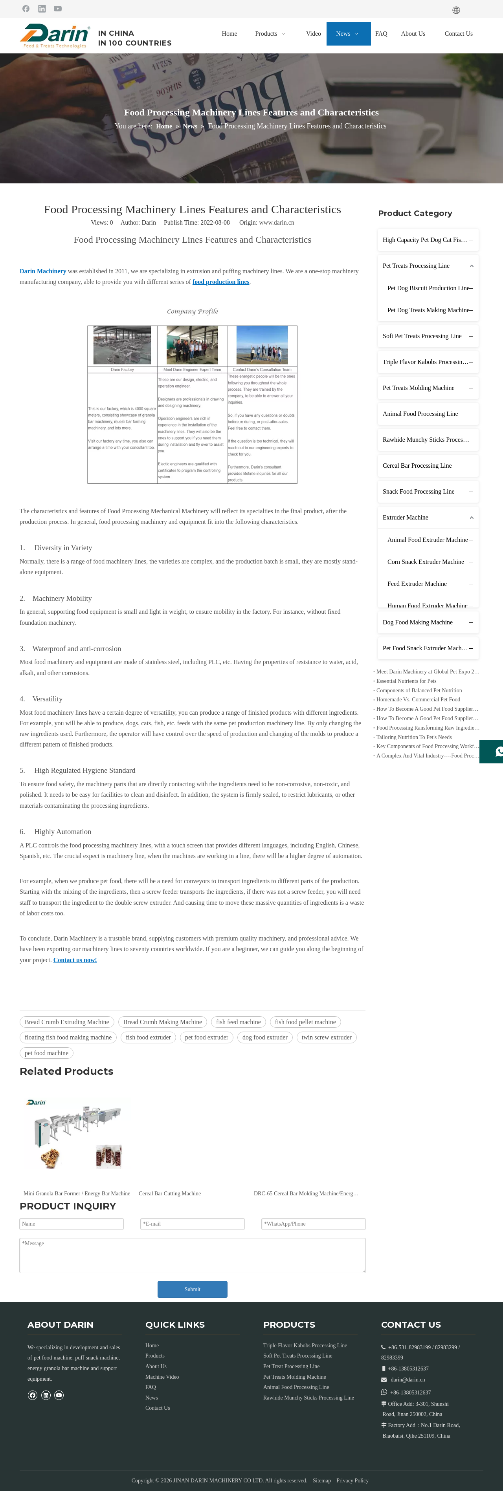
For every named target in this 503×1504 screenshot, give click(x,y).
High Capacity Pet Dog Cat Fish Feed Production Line (431, 239)
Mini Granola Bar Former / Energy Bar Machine (77, 1194)
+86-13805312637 (410, 1393)
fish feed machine (238, 1022)
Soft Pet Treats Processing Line (422, 336)
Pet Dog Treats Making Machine (428, 310)
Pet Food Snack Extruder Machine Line (431, 648)
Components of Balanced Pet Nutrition (419, 690)
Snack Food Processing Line (419, 491)
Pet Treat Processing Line (291, 1366)
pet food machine (46, 1053)
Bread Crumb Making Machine (162, 1022)
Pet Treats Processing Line (416, 265)
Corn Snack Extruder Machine (425, 561)
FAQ (150, 1387)
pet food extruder (206, 1037)
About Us (156, 1366)
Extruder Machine (405, 517)
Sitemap (322, 1481)
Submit (192, 1289)
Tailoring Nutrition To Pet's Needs (414, 737)
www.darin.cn (276, 222)
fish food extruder (148, 1037)
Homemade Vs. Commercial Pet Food (418, 700)
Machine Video (162, 1377)
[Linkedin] (42, 8)
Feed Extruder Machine (417, 583)
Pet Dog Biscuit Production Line (428, 288)
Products (155, 1356)
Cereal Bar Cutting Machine (170, 1194)
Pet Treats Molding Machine (419, 387)
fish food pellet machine (305, 1022)
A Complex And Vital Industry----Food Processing (428, 756)
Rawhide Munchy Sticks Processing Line (431, 439)
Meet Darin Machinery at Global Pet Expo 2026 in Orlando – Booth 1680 (428, 672)
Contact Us (157, 1408)
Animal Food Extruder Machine (427, 539)
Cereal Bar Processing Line (417, 465)
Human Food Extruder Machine (427, 605)
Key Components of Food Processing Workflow (428, 746)
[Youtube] (57, 8)
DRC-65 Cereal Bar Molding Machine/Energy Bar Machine (307, 1194)
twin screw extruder (327, 1037)
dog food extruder (265, 1037)
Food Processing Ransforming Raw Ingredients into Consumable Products (428, 728)
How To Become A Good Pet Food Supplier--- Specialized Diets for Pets (428, 709)
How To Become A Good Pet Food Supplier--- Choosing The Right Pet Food (428, 718)
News (151, 1398)
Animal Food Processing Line (420, 413)
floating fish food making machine (68, 1037)
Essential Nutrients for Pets (406, 681)
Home (152, 1345)
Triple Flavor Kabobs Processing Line (431, 362)
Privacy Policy (352, 1481)
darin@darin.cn (408, 1380)
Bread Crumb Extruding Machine (67, 1022)
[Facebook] (26, 8)
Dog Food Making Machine (418, 622)
